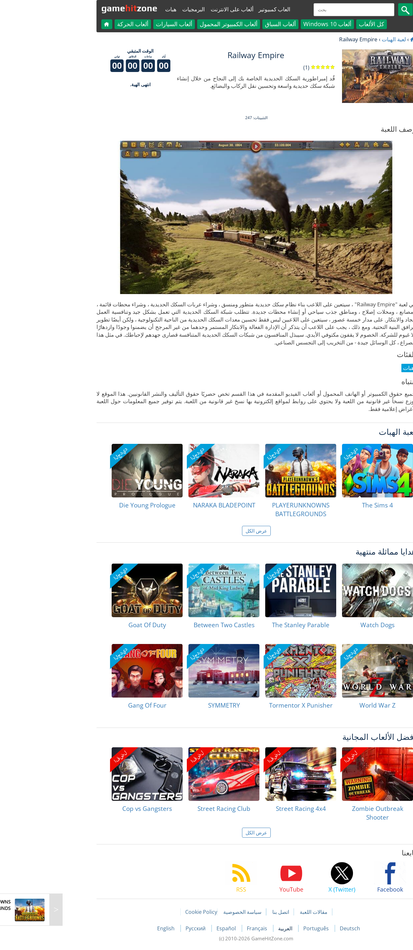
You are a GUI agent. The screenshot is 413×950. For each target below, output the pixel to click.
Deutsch (300, 928)
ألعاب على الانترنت (182, 9)
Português (267, 928)
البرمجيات (144, 9)
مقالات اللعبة (264, 911)
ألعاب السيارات (124, 24)
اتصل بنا (231, 911)
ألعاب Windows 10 (278, 24)
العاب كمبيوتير (225, 9)
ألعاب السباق (230, 24)
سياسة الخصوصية (193, 911)
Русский (146, 928)
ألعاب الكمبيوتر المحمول (179, 24)
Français (208, 928)
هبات (121, 9)
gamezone (80, 8)
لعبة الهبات (344, 39)
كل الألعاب (322, 24)
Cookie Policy (151, 911)
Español (177, 928)
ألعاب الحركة (83, 24)
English (116, 928)
